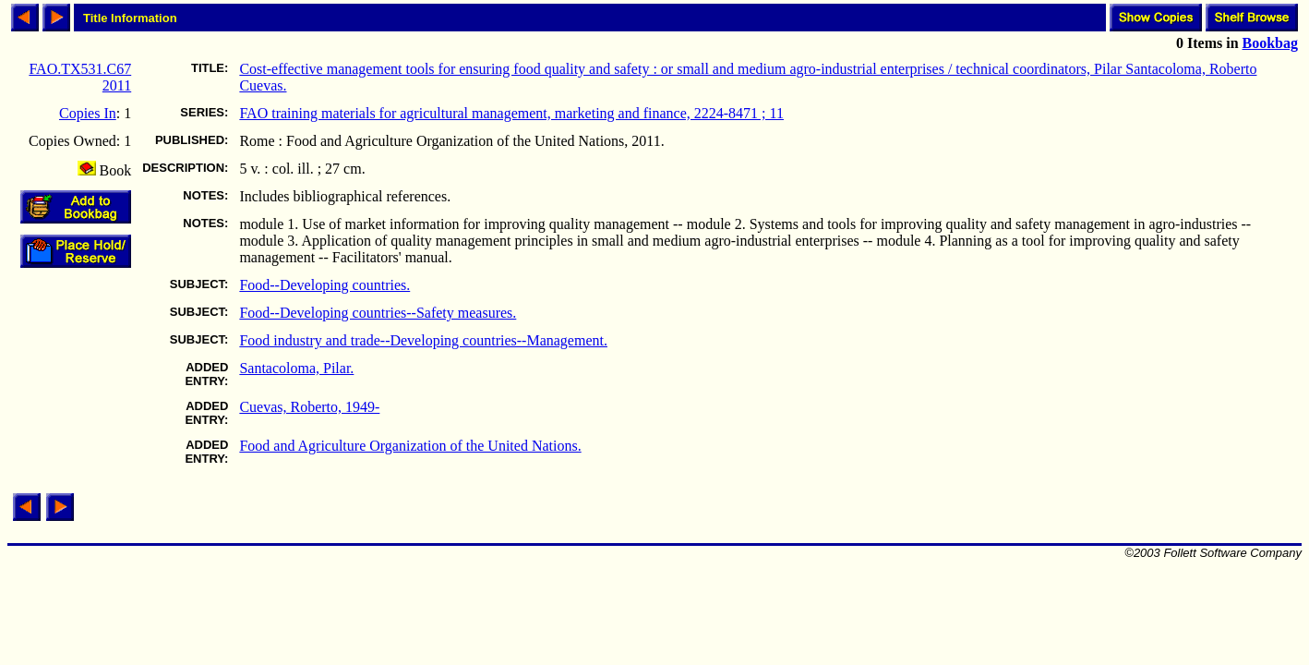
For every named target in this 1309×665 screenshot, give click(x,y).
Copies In (87, 113)
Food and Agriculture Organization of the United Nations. (410, 445)
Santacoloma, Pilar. (296, 368)
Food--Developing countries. (324, 285)
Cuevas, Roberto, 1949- (309, 407)
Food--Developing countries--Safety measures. (377, 312)
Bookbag (1270, 43)
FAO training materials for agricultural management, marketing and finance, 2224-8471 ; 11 (511, 113)
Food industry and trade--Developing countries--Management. (423, 340)
